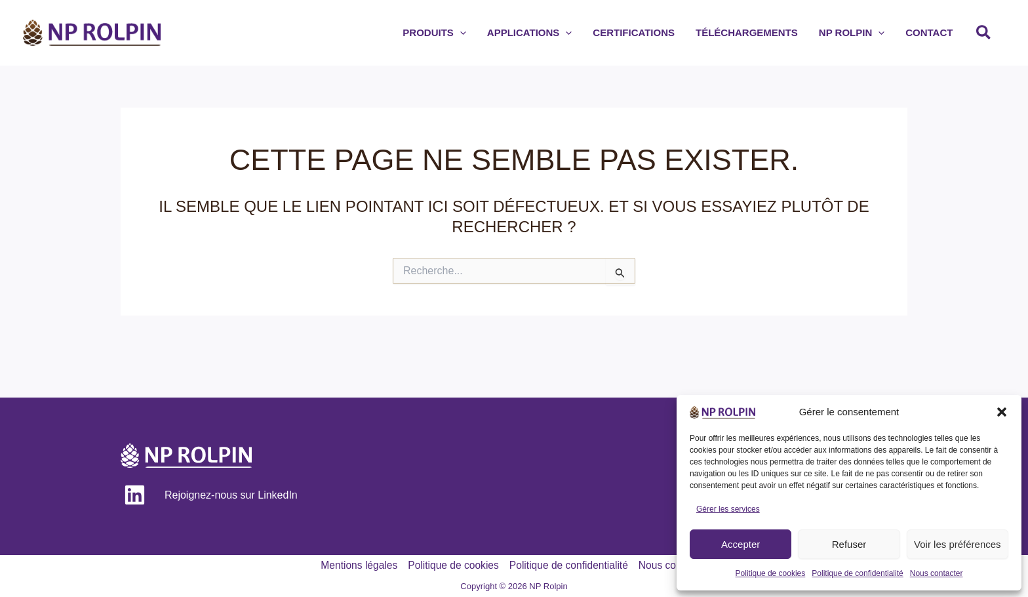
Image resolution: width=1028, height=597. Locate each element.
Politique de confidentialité (857, 573)
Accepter (740, 544)
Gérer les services (728, 509)
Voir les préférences (957, 544)
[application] (489, 33)
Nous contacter (936, 573)
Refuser (849, 544)
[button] (1001, 412)
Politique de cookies (771, 573)
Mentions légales (355, 565)
